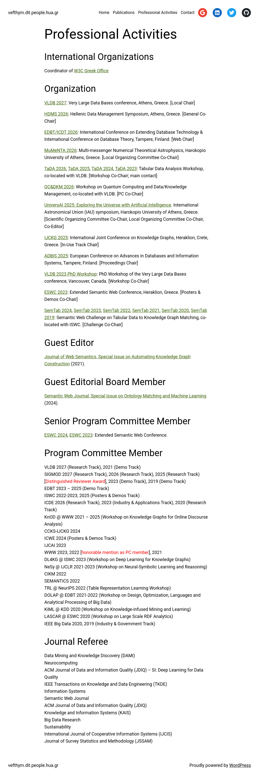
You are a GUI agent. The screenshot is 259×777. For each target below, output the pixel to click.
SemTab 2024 (58, 310)
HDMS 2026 (56, 114)
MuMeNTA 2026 (60, 150)
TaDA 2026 (55, 168)
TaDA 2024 (102, 168)
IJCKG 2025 (56, 237)
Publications (124, 12)
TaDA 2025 (79, 168)
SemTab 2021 (146, 310)
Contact (188, 12)
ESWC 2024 (55, 435)
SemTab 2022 (116, 310)
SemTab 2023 (87, 310)
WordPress (240, 765)
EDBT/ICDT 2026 (61, 132)
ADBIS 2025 (56, 255)
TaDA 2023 (126, 168)
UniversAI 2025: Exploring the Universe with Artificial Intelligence (107, 205)
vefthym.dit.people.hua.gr (33, 12)
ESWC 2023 (55, 292)
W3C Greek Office (91, 70)
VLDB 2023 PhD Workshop (70, 274)
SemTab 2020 (175, 310)
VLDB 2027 (55, 102)
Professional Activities (157, 12)
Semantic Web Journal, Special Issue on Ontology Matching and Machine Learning (125, 395)
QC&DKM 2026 (59, 186)
